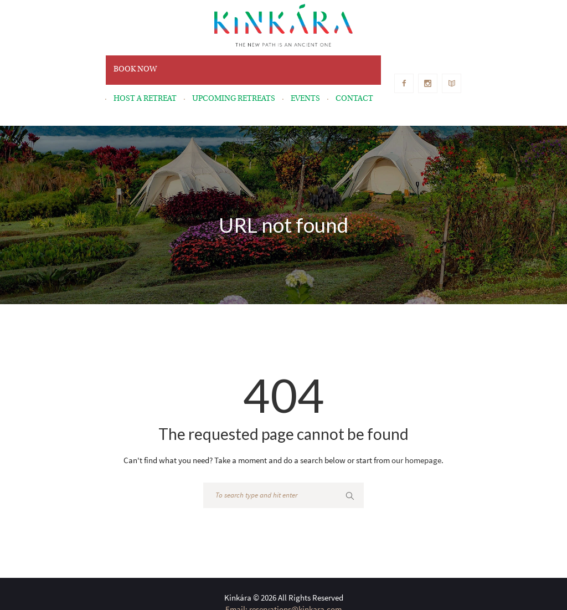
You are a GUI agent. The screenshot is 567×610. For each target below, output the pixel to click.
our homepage (416, 418)
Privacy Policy (412, 590)
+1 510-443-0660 (332, 578)
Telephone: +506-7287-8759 (252, 578)
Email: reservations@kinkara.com (283, 567)
